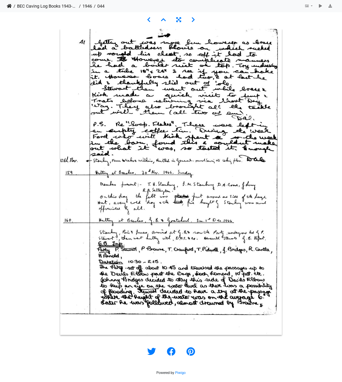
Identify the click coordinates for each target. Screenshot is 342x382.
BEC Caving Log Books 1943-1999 (47, 6)
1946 (87, 6)
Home (9, 6)
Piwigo (180, 373)
